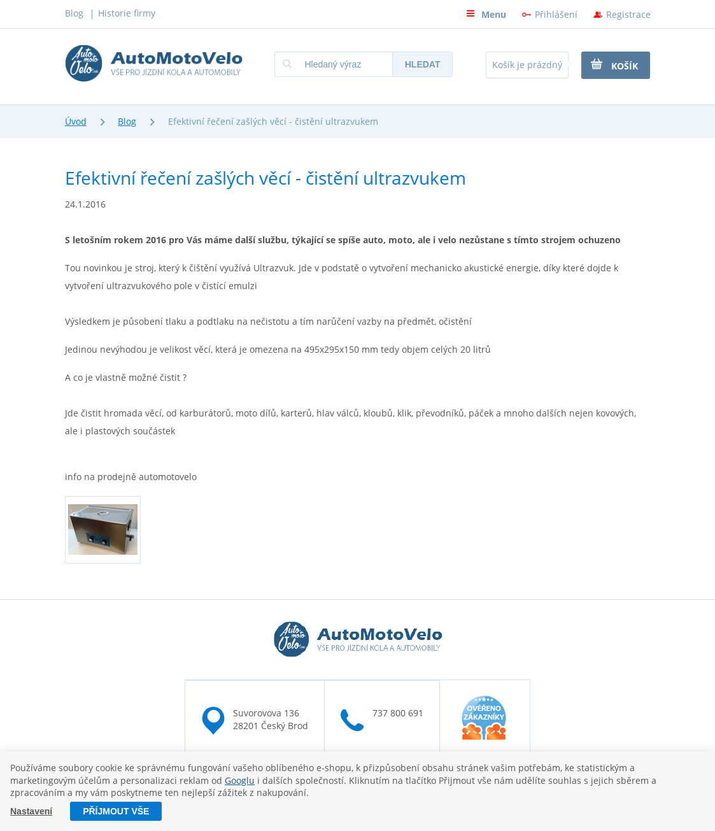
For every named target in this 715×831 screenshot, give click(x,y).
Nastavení (31, 811)
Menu (486, 14)
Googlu (240, 780)
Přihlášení (556, 14)
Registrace (628, 14)
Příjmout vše (116, 811)
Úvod (76, 121)
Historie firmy (126, 13)
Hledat (423, 64)
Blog (74, 13)
